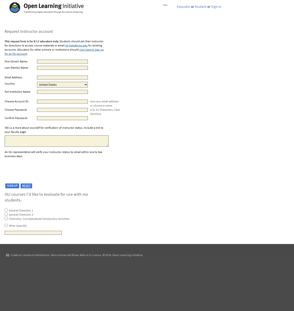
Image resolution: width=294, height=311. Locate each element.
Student (201, 7)
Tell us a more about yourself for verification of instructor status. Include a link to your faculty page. (54, 130)
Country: (10, 83)
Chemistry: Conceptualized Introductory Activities (39, 219)
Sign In (216, 7)
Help (165, 5)
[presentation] (40, 171)
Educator (183, 7)
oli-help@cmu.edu (76, 45)
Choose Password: (16, 110)
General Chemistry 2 (21, 214)
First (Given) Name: (16, 61)
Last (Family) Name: (16, 68)
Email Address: (14, 77)
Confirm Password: (16, 118)
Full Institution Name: (18, 92)
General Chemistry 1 (21, 210)
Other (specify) (18, 226)
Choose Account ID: (17, 101)
